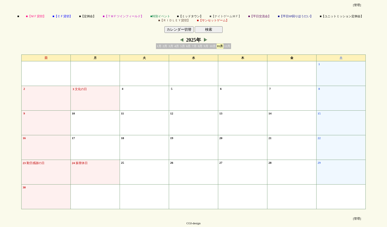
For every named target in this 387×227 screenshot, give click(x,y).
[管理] (357, 5)
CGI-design (193, 223)
